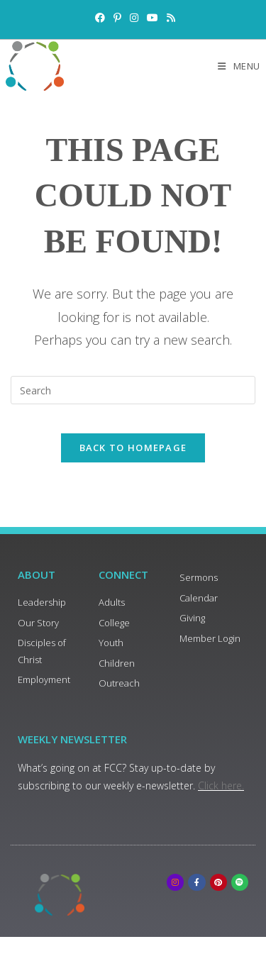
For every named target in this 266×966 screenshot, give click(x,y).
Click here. (221, 785)
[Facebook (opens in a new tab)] (100, 17)
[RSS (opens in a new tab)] (168, 17)
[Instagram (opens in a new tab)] (134, 17)
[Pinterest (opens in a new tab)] (117, 17)
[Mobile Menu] (239, 66)
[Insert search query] (133, 390)
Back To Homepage (133, 447)
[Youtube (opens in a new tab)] (152, 17)
